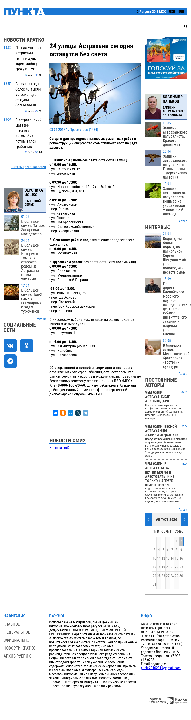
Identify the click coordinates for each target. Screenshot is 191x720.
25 (159, 576)
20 (168, 567)
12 (163, 559)
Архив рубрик (17, 656)
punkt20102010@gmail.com (161, 668)
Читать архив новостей (28, 167)
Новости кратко (19, 648)
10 (154, 559)
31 (154, 584)
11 (159, 559)
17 (154, 567)
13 (168, 559)
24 (154, 576)
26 (163, 576)
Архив (41, 319)
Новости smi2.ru (61, 448)
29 (176, 576)
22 (176, 567)
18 (159, 567)
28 (172, 576)
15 (176, 559)
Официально (16, 640)
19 (163, 567)
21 (172, 567)
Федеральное (17, 632)
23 (181, 567)
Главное (12, 624)
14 (172, 559)
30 (181, 576)
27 (168, 576)
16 (181, 559)
